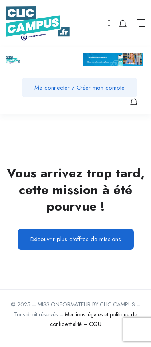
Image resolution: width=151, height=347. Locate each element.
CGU (95, 324)
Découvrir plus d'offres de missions (75, 239)
